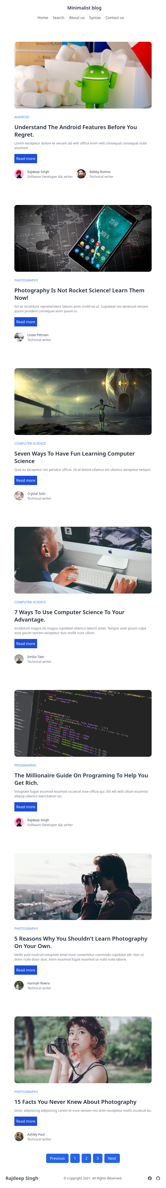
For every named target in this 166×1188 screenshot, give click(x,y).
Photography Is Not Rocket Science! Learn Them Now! (79, 294)
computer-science (30, 443)
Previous (57, 1158)
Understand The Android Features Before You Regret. (75, 130)
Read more (25, 158)
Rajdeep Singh (38, 171)
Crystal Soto (36, 493)
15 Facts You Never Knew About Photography (75, 1101)
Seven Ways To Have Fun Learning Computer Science (74, 457)
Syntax (95, 17)
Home (43, 17)
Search (58, 17)
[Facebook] (149, 1178)
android (21, 117)
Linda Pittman (38, 335)
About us (77, 17)
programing (25, 765)
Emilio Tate (35, 657)
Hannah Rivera (38, 983)
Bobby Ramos (99, 171)
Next (112, 1158)
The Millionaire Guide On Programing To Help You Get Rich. (81, 779)
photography (26, 280)
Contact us (114, 17)
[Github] (158, 1178)
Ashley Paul (36, 1134)
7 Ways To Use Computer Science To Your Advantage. (69, 615)
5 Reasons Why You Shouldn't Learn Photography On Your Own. (80, 942)
